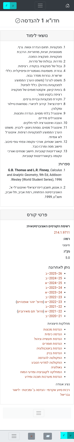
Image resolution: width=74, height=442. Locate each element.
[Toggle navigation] (40, 5)
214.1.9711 (62, 232)
